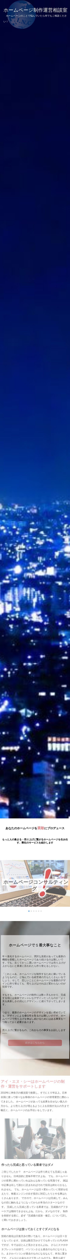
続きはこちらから (35, 1044)
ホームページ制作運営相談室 (35, 15)
